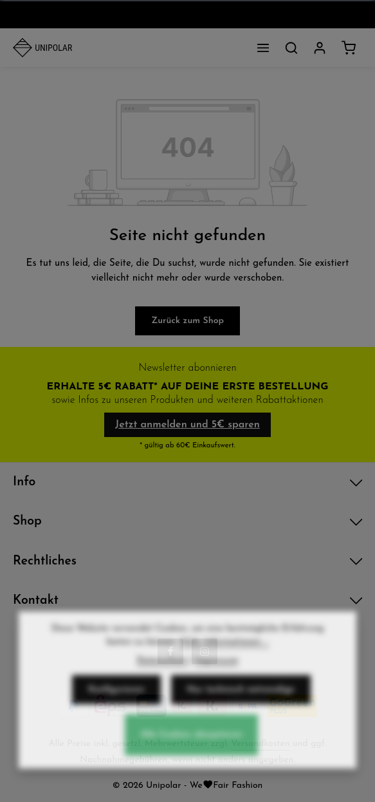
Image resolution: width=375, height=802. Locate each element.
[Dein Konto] (320, 48)
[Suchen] (291, 48)
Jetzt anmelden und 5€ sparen (187, 425)
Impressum (216, 670)
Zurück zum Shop (187, 321)
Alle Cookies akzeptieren (191, 745)
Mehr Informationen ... (224, 652)
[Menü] (263, 48)
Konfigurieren (116, 699)
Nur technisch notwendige (241, 699)
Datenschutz (162, 670)
